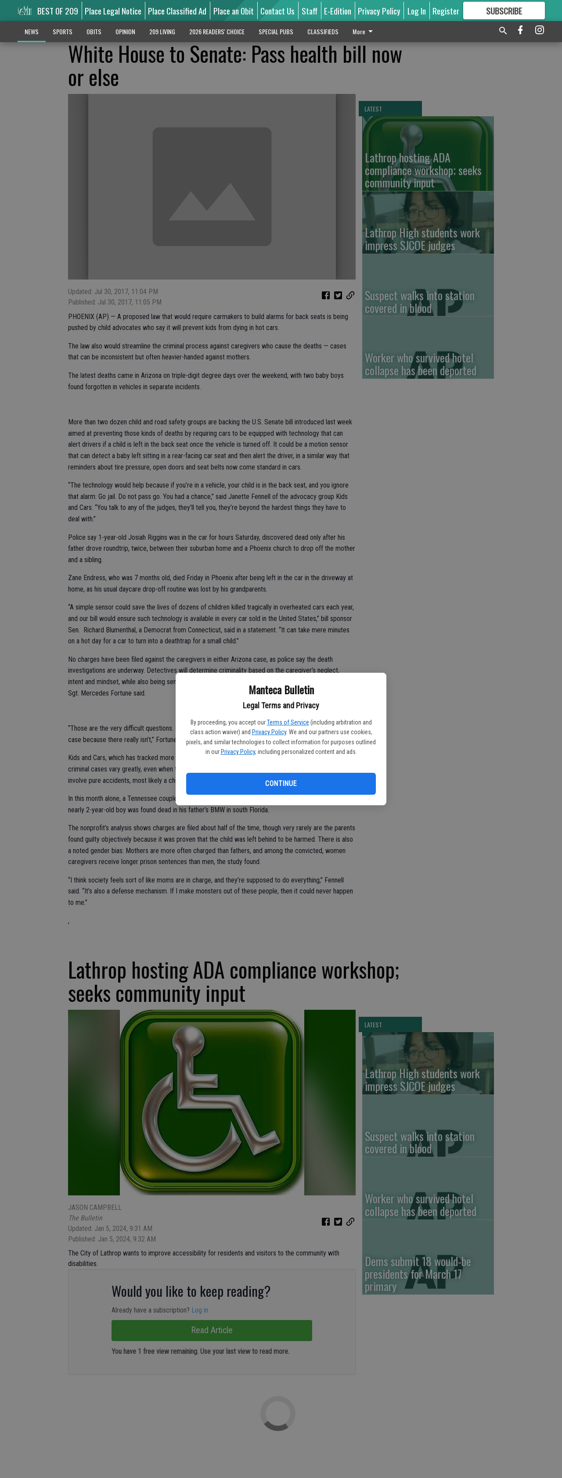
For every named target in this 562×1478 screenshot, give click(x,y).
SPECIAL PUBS (276, 31)
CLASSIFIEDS (323, 31)
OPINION (125, 31)
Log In (416, 10)
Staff (309, 10)
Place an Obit (233, 10)
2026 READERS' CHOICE (217, 31)
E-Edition (337, 10)
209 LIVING (162, 31)
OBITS (93, 31)
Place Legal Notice (113, 10)
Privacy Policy (269, 731)
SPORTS (62, 31)
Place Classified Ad (177, 10)
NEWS (32, 31)
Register (445, 10)
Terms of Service (288, 722)
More (364, 31)
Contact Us (277, 10)
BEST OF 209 (57, 10)
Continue (280, 783)
